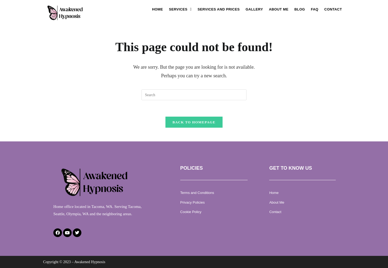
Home (157, 9)
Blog (300, 9)
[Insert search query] (194, 94)
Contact (333, 9)
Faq (314, 9)
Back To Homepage (193, 122)
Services (180, 9)
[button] (180, 9)
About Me (279, 9)
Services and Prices (219, 9)
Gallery (254, 9)
